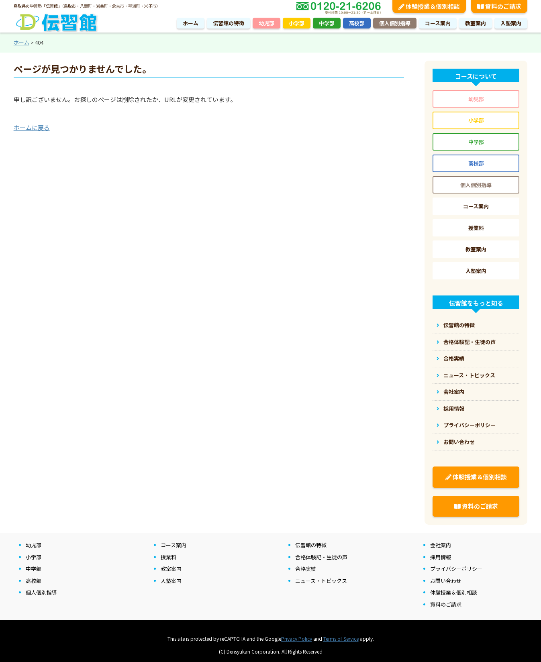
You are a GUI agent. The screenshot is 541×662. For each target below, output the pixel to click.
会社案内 (453, 391)
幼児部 (266, 23)
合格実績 (453, 358)
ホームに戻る (32, 127)
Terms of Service (341, 638)
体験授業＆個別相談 (476, 477)
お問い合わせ (459, 442)
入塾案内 (510, 23)
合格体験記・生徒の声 (469, 342)
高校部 (357, 23)
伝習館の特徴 (228, 23)
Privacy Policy (296, 638)
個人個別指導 (394, 23)
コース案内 (438, 23)
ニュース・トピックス (469, 375)
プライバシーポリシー (469, 425)
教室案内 (475, 23)
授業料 (476, 228)
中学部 (327, 23)
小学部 (296, 23)
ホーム (190, 23)
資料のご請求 (476, 506)
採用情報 (453, 408)
